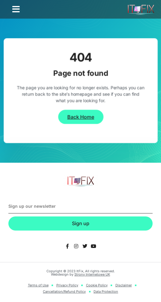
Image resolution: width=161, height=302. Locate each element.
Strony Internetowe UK (92, 274)
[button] (16, 9)
